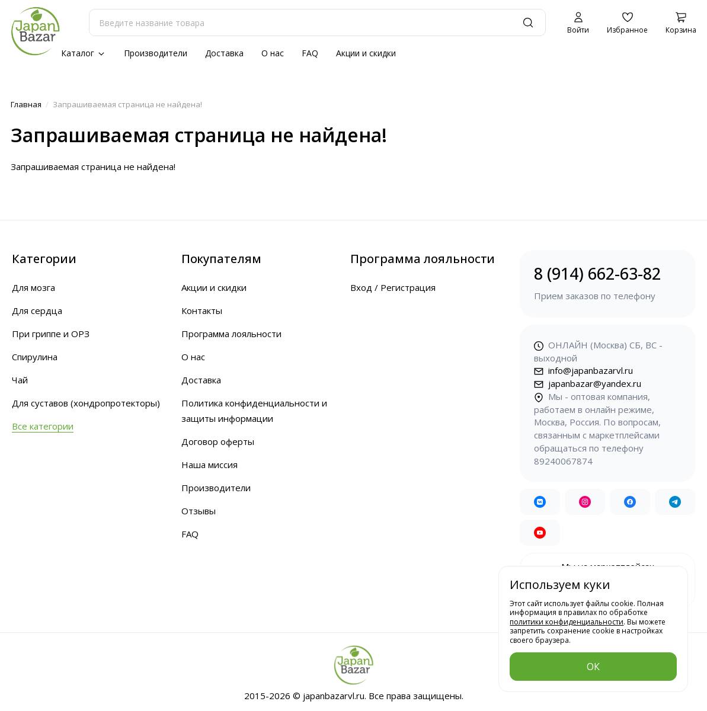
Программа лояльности (231, 334)
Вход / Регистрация (393, 287)
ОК (593, 666)
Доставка (224, 53)
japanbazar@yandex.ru (587, 383)
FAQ (310, 53)
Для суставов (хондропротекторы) (86, 403)
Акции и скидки (366, 53)
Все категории (42, 426)
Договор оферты (217, 441)
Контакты (201, 310)
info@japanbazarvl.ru (583, 370)
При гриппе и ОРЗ (50, 334)
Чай (20, 380)
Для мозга (33, 287)
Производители (155, 53)
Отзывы (198, 511)
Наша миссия (209, 464)
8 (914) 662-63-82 (607, 282)
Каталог (83, 53)
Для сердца (37, 310)
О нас (272, 53)
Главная (26, 104)
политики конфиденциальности (566, 622)
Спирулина (34, 357)
